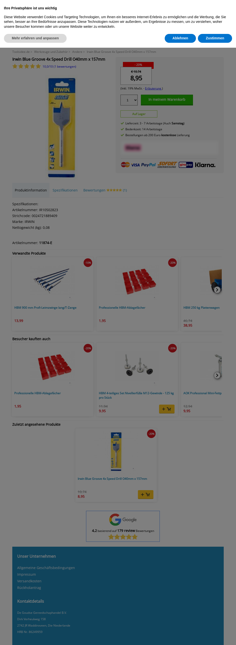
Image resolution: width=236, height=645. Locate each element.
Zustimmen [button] (215, 38)
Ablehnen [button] (180, 38)
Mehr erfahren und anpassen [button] (35, 38)
